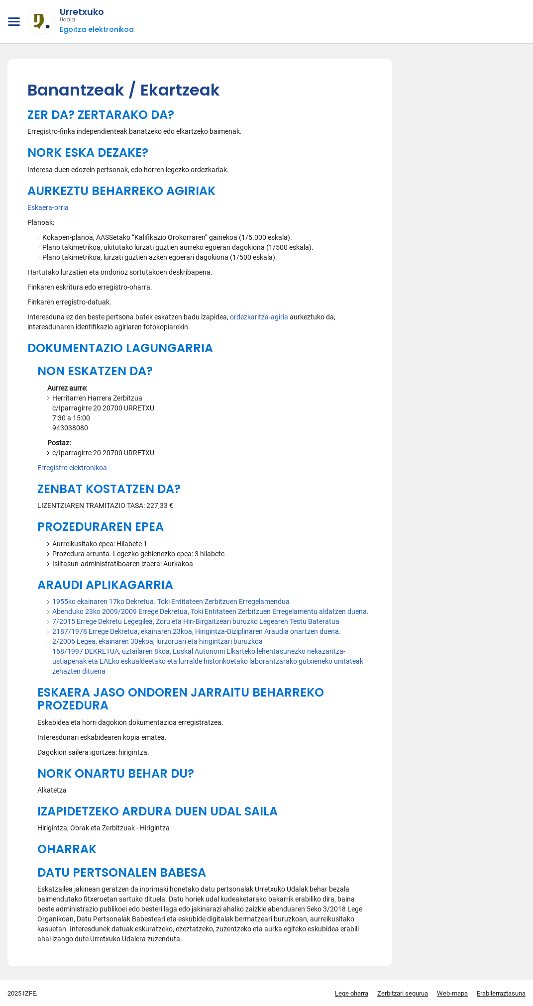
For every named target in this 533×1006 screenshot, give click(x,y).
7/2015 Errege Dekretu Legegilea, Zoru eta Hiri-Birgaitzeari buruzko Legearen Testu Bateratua (195, 621)
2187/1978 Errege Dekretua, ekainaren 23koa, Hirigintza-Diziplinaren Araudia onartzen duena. (196, 631)
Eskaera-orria (48, 207)
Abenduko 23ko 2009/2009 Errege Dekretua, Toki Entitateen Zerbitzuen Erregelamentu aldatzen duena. (210, 611)
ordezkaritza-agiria (260, 317)
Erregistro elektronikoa (72, 468)
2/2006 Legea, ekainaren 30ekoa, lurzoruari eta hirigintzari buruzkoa (157, 641)
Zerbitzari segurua (402, 993)
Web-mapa (452, 993)
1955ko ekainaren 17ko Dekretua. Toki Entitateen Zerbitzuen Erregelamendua (171, 601)
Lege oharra (351, 993)
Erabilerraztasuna (501, 993)
